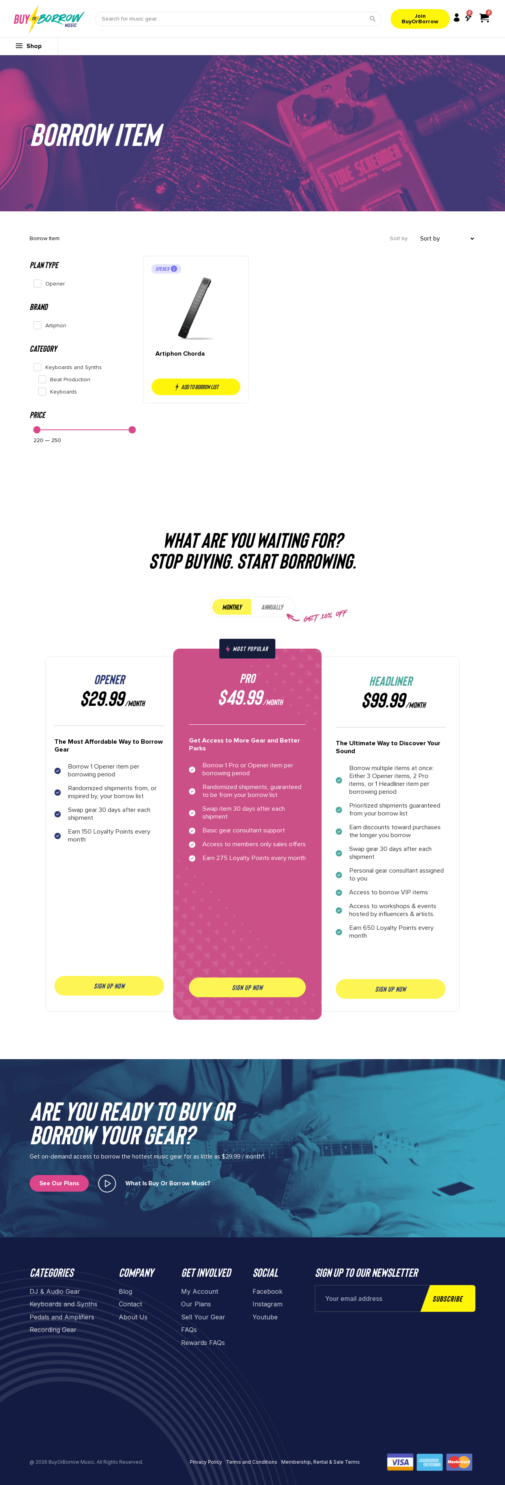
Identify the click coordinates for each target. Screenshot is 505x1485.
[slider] (37, 430)
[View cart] (484, 18)
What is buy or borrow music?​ (167, 1183)
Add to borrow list (196, 387)
